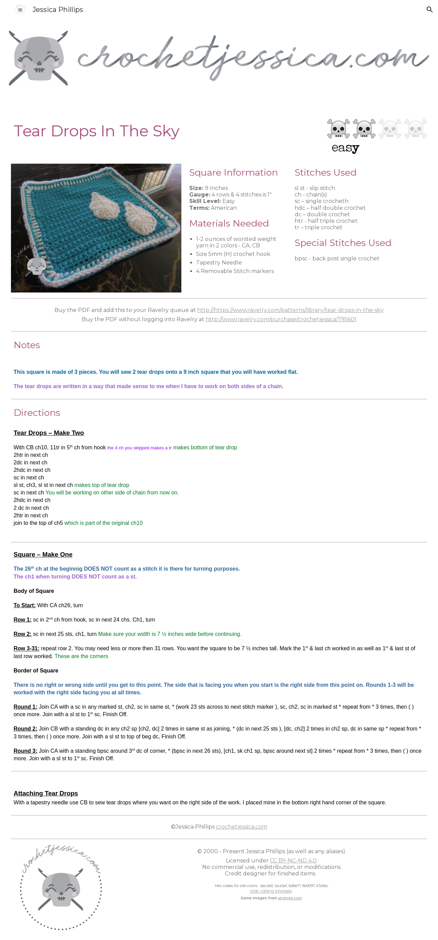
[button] (430, 9)
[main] (166, 131)
